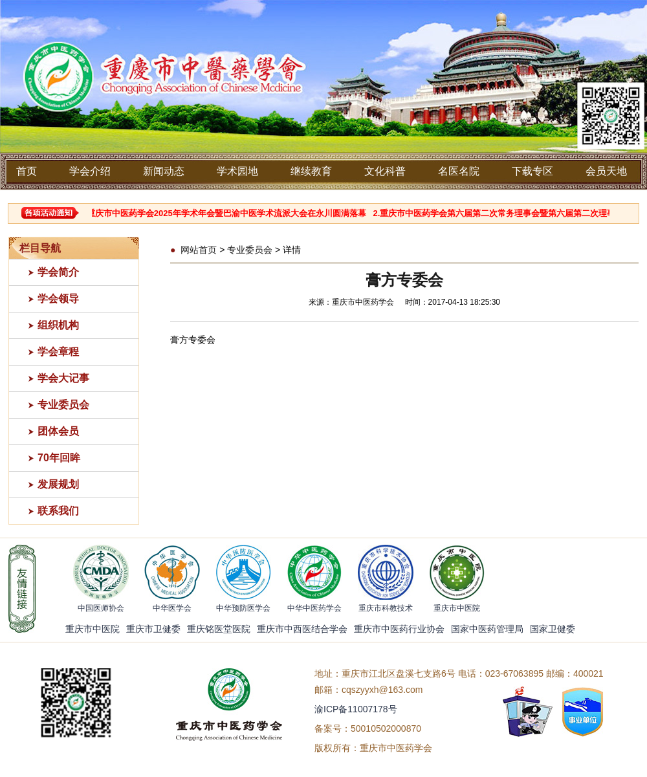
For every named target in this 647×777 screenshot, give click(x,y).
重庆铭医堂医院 (218, 629)
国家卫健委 (552, 629)
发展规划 (58, 484)
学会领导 (58, 298)
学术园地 (237, 171)
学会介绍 (90, 171)
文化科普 (385, 171)
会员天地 (606, 171)
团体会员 (58, 431)
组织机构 (58, 325)
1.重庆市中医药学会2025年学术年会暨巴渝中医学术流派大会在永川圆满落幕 (227, 213)
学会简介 (58, 272)
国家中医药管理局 (487, 629)
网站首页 (199, 250)
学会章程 (58, 351)
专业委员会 (63, 404)
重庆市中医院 (92, 629)
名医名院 (458, 171)
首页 (26, 171)
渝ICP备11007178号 (355, 709)
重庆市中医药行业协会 (399, 629)
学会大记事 (63, 378)
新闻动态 (163, 171)
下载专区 (532, 171)
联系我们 (58, 510)
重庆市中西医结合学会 (302, 629)
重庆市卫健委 (153, 629)
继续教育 (311, 171)
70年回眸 (59, 457)
